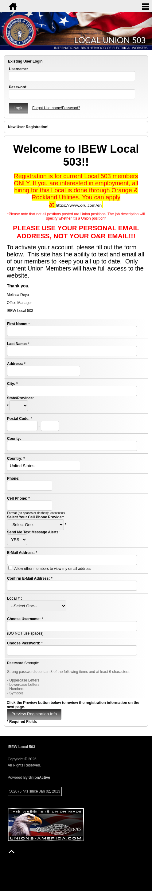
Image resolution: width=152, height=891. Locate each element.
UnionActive (39, 777)
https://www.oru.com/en (79, 205)
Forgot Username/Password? (56, 108)
